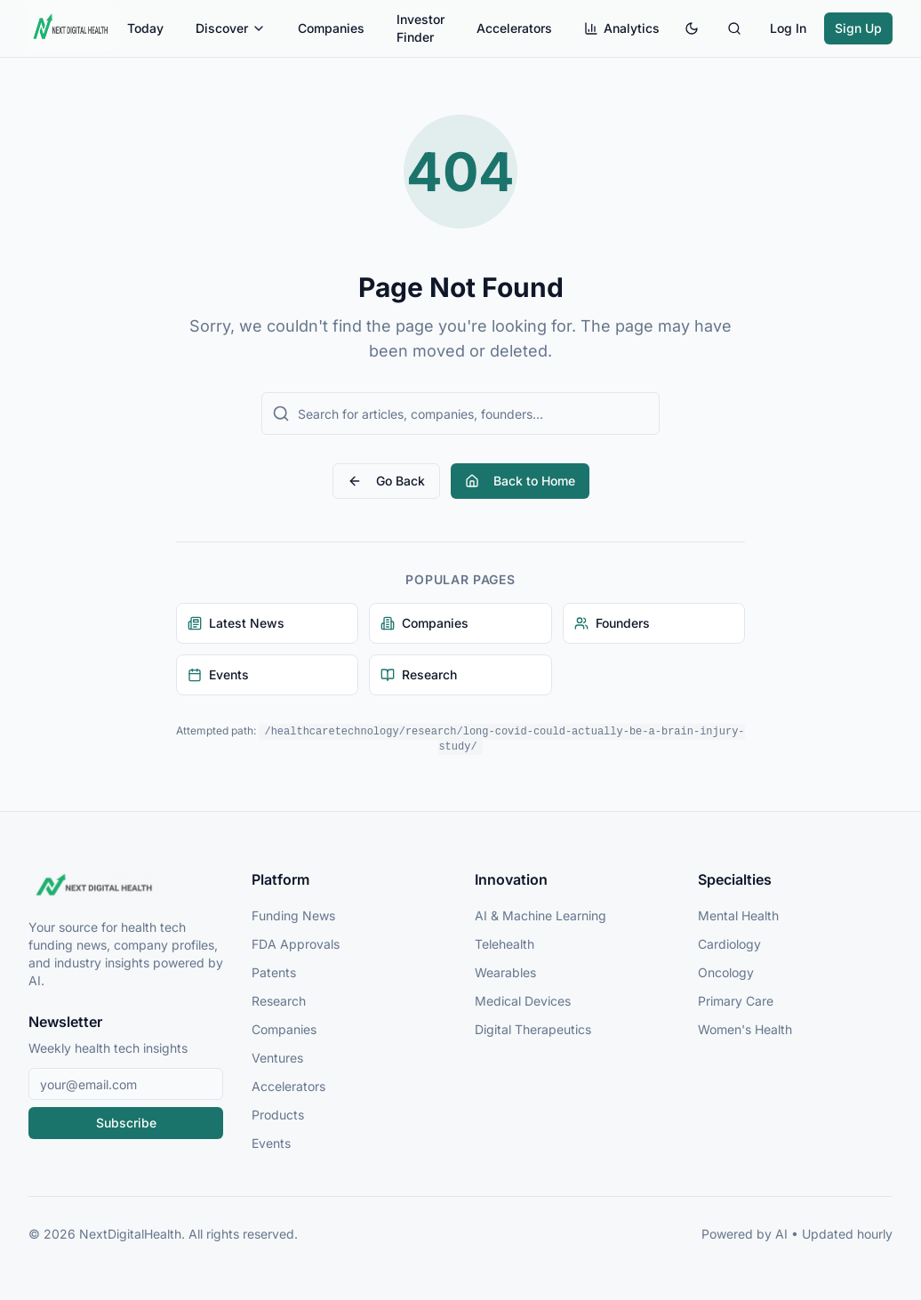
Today (145, 28)
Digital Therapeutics (533, 1029)
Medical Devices (523, 1000)
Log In (788, 28)
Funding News (293, 915)
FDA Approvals (296, 943)
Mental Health (738, 915)
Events (271, 1143)
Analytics (622, 28)
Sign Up (858, 28)
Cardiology (729, 943)
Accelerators (514, 28)
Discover (231, 28)
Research (279, 1000)
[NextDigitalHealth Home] (125, 886)
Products (278, 1114)
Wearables (505, 972)
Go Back (386, 480)
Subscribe (126, 1122)
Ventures (277, 1057)
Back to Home (520, 480)
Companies (331, 28)
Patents (274, 972)
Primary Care (735, 1000)
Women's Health (745, 1029)
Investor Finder (420, 28)
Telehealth (504, 943)
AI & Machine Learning (540, 915)
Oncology (726, 972)
